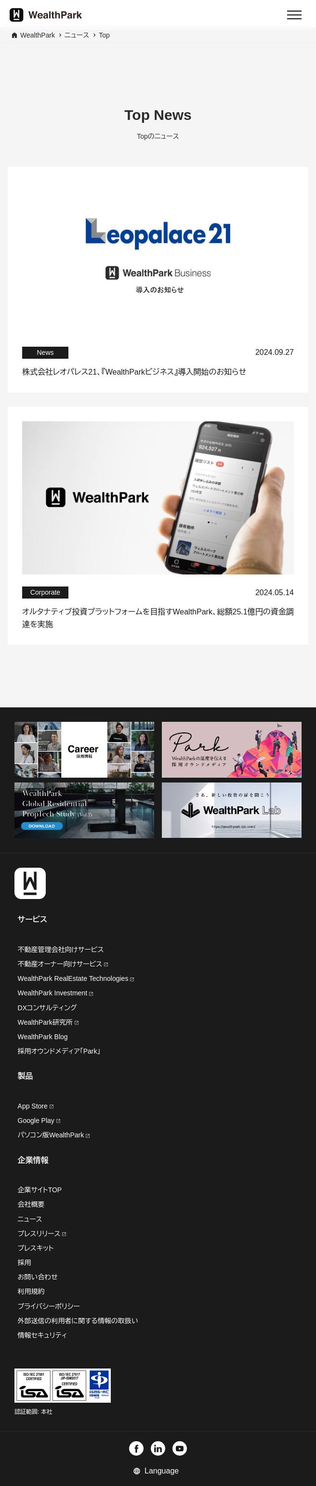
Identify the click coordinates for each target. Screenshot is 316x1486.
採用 (24, 1262)
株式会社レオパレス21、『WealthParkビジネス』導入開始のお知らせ (134, 372)
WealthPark (37, 35)
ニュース (77, 35)
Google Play (39, 1120)
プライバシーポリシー (49, 1306)
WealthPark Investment (55, 993)
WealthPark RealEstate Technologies (76, 978)
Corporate (45, 592)
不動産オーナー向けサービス (63, 964)
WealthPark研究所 (46, 1022)
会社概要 (31, 1204)
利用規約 (31, 1291)
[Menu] (294, 15)
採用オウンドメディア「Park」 (59, 1051)
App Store (35, 1106)
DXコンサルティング (47, 1008)
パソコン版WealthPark (54, 1135)
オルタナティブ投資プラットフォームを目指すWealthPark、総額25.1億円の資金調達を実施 (158, 618)
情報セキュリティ (42, 1335)
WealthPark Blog (43, 1037)
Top (104, 35)
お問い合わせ (38, 1277)
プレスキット (36, 1248)
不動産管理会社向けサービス (61, 949)
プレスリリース (42, 1234)
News (45, 352)
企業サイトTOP (40, 1190)
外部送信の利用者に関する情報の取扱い (78, 1321)
